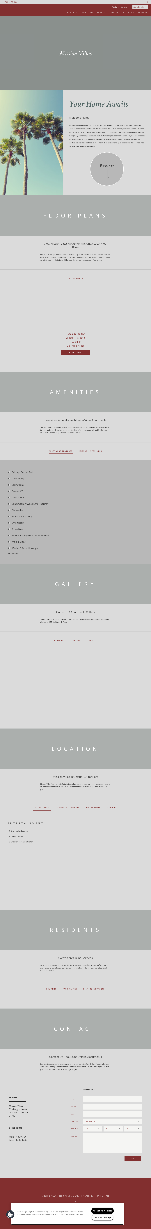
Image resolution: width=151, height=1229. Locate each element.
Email (73, 1107)
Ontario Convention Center (22, 842)
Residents (129, 12)
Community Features (90, 451)
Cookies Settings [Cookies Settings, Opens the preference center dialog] (102, 1217)
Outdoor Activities (68, 808)
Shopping (112, 808)
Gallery (101, 12)
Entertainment (42, 808)
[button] (10, 1214)
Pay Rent (51, 989)
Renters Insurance (94, 989)
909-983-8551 (12, 2)
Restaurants (93, 808)
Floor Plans (72, 12)
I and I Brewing (17, 836)
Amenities (88, 12)
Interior (78, 640)
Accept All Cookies (102, 1210)
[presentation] (97, 1159)
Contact (143, 12)
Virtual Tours (119, 7)
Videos (93, 640)
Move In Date (75, 1129)
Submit (133, 1158)
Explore (107, 165)
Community (60, 640)
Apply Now (140, 7)
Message (74, 1136)
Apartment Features (60, 451)
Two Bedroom (75, 278)
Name (73, 1099)
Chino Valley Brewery (19, 831)
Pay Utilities (70, 989)
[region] (67, 1214)
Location (114, 12)
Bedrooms (74, 1121)
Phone (73, 1114)
